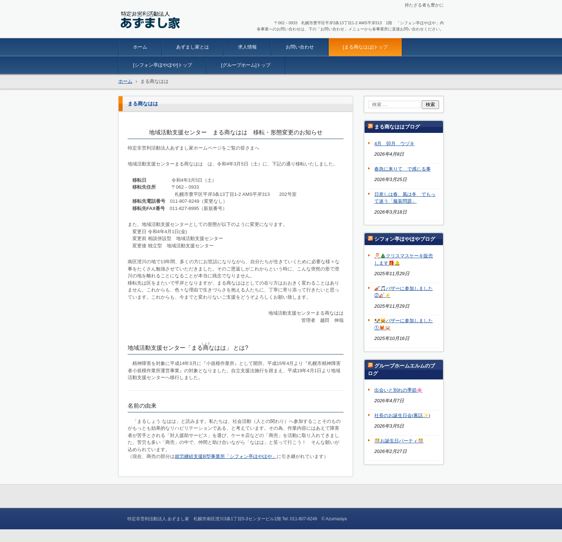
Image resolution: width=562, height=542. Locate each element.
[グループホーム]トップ (246, 65)
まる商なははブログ (397, 127)
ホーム (140, 47)
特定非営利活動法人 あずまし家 (166, 33)
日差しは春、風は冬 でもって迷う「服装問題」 (404, 198)
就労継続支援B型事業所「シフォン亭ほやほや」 (226, 456)
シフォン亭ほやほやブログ (404, 239)
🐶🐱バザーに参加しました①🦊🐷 (403, 324)
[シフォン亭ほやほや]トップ (162, 65)
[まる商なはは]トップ (365, 47)
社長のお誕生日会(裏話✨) (402, 415)
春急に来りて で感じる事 (402, 169)
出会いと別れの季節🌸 (398, 390)
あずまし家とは (192, 47)
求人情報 (247, 47)
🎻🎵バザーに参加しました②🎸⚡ (403, 292)
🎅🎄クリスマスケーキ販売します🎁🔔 (403, 259)
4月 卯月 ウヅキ (394, 143)
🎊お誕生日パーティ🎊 (398, 441)
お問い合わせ (300, 47)
